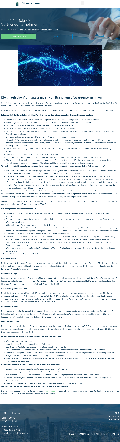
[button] (82, 3)
